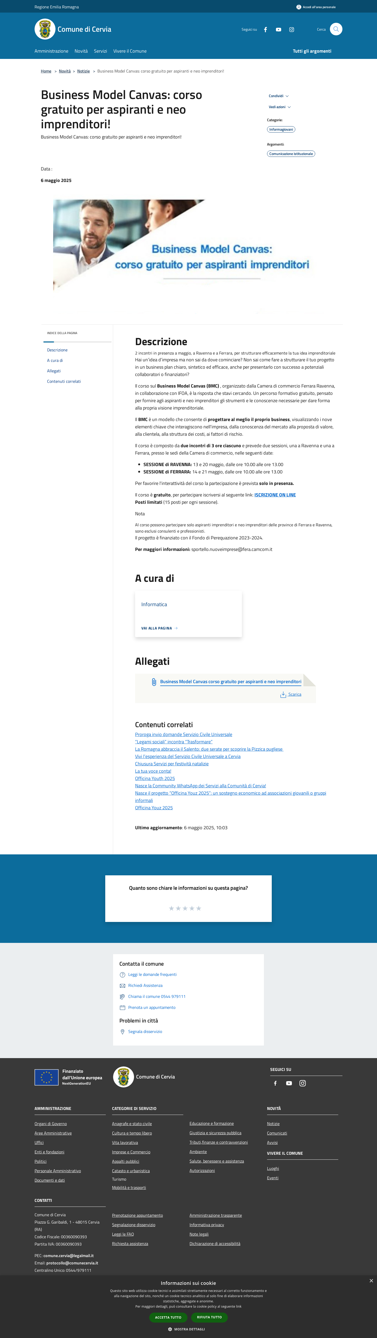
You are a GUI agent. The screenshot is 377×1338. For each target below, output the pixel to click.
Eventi (273, 1178)
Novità (65, 71)
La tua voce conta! (153, 771)
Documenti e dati (50, 1180)
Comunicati (277, 1133)
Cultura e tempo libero (132, 1133)
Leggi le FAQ (123, 1234)
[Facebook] (263, 28)
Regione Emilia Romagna (57, 7)
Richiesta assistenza (130, 1243)
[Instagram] (289, 28)
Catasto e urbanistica (131, 1171)
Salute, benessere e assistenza (217, 1161)
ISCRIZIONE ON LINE (275, 494)
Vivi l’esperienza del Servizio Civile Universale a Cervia (188, 756)
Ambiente (198, 1151)
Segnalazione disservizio (133, 1224)
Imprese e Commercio (131, 1152)
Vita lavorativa (125, 1142)
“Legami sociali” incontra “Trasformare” (174, 741)
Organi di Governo (51, 1123)
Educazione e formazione (212, 1123)
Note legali (199, 1234)
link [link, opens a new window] (239, 1306)
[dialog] (188, 1306)
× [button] (371, 1281)
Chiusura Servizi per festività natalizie (172, 763)
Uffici (39, 1142)
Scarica (290, 694)
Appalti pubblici (125, 1161)
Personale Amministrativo (58, 1171)
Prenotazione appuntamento (137, 1215)
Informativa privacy (207, 1224)
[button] (188, 1329)
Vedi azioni (280, 107)
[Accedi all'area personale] (316, 7)
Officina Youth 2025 (155, 778)
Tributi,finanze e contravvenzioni (219, 1142)
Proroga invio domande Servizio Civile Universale (183, 734)
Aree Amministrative (53, 1133)
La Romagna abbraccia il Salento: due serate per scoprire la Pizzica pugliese (209, 749)
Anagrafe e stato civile (132, 1123)
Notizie (83, 71)
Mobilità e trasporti (129, 1187)
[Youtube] (276, 28)
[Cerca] (336, 29)
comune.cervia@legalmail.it (68, 1255)
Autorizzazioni (202, 1170)
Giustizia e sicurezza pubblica (215, 1133)
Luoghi (273, 1168)
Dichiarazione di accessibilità (215, 1243)
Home (46, 71)
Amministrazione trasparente (216, 1215)
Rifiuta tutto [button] (209, 1317)
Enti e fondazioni (49, 1152)
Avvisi (272, 1142)
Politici (41, 1161)
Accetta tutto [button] (168, 1317)
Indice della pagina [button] (62, 332)
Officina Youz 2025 (154, 807)
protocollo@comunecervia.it (72, 1263)
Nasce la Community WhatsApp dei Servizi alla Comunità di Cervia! (200, 785)
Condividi (279, 96)
